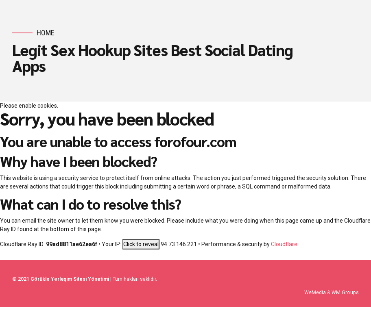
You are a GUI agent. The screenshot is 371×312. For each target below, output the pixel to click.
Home (46, 32)
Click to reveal (141, 244)
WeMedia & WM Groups (331, 292)
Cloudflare (284, 244)
